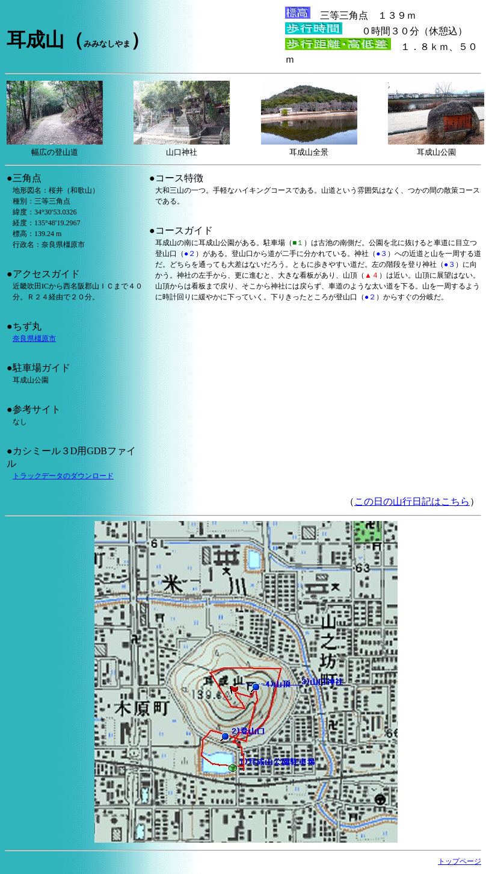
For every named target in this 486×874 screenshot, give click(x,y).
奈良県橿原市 (34, 338)
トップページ (459, 861)
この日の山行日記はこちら (412, 501)
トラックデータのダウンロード (63, 476)
